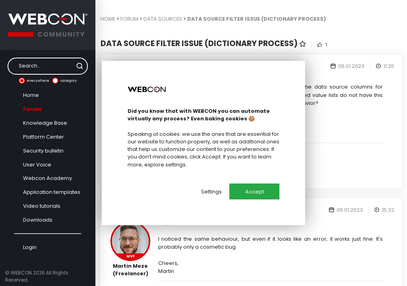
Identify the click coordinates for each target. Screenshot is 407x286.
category (64, 80)
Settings (211, 191)
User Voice (37, 164)
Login (30, 247)
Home (31, 95)
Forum (32, 109)
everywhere (34, 80)
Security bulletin (43, 151)
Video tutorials (41, 206)
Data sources (162, 18)
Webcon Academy (47, 178)
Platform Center (43, 137)
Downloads (37, 220)
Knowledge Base (45, 123)
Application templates (51, 192)
